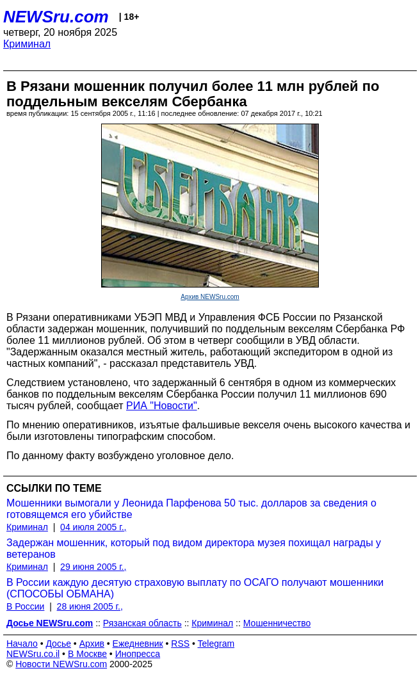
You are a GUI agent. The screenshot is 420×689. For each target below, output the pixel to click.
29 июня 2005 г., (93, 567)
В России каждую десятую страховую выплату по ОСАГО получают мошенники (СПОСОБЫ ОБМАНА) (195, 588)
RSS (180, 643)
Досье (58, 643)
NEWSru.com (56, 16)
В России (25, 606)
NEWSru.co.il (33, 654)
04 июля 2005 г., (93, 527)
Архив (91, 643)
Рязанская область (142, 623)
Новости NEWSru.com (61, 664)
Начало (22, 643)
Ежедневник (138, 643)
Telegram (216, 643)
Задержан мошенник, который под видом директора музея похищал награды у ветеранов (193, 548)
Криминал (27, 43)
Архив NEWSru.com (210, 296)
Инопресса (138, 654)
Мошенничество (277, 623)
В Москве (87, 654)
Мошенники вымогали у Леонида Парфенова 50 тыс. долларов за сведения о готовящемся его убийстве (191, 509)
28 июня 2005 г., (90, 606)
